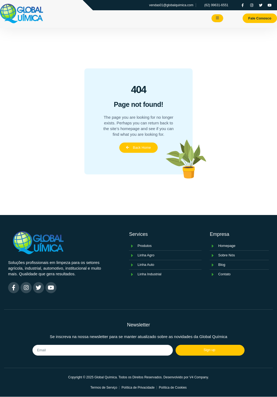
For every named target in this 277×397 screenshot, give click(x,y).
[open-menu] (217, 18)
